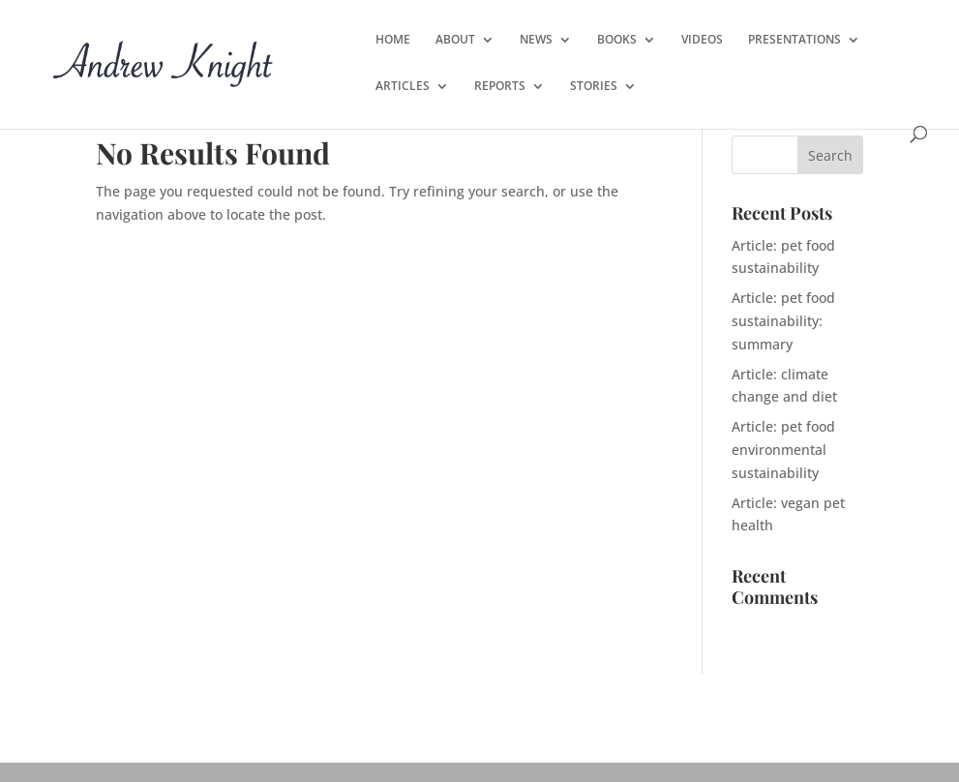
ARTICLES (402, 86)
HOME (392, 40)
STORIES (593, 86)
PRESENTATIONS (794, 40)
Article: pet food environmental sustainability (783, 449)
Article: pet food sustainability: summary (783, 320)
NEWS (536, 40)
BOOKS (617, 40)
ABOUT (455, 40)
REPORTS (499, 86)
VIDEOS (702, 40)
